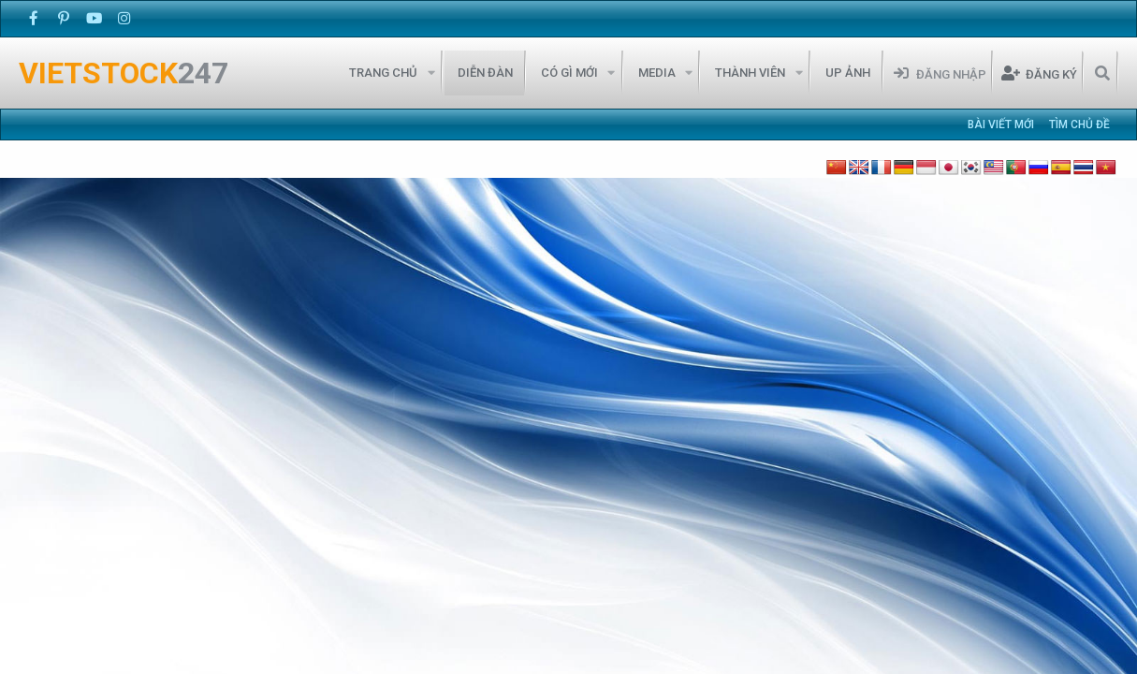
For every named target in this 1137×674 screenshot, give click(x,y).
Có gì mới (569, 73)
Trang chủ (383, 73)
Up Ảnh (847, 73)
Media (657, 73)
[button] (431, 73)
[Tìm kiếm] (1102, 73)
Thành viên (750, 73)
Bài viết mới (1001, 124)
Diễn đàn (485, 73)
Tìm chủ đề (1079, 124)
